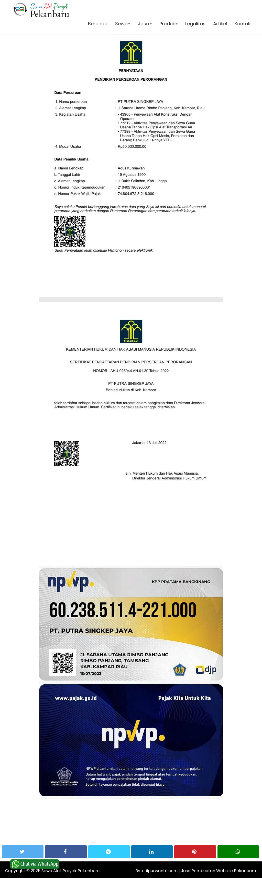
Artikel (220, 24)
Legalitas (195, 24)
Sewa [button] (122, 24)
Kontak (242, 24)
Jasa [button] (144, 24)
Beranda (97, 24)
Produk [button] (168, 24)
